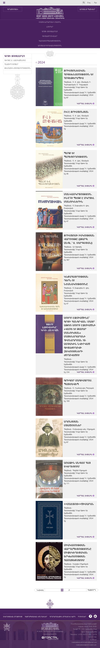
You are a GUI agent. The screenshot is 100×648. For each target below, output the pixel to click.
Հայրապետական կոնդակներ (36, 617)
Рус (95, 3)
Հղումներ (82, 617)
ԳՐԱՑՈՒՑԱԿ (12, 9)
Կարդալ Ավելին (85, 103)
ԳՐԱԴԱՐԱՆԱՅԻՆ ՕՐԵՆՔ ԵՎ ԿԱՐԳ (62, 617)
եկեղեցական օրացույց (12, 617)
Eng (88, 3)
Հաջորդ (92, 590)
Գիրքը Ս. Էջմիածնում (15, 60)
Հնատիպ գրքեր (11, 64)
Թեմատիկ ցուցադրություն (17, 68)
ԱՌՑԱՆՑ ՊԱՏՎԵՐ (87, 9)
